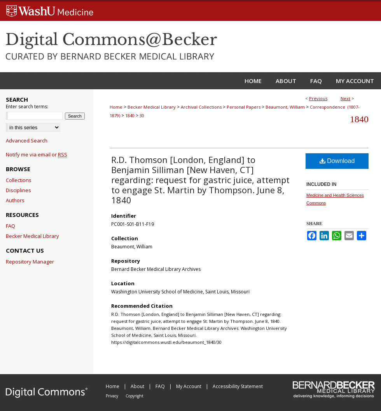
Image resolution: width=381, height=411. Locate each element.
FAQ (10, 225)
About (138, 386)
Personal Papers (243, 107)
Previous (318, 98)
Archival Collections (201, 107)
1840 (130, 115)
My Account (189, 386)
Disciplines (18, 190)
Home (116, 107)
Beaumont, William (285, 107)
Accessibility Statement (238, 386)
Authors (15, 200)
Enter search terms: (27, 106)
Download (337, 161)
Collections (18, 180)
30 (142, 115)
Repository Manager (30, 261)
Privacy (112, 396)
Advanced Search (26, 140)
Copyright (134, 396)
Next (345, 98)
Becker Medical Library (152, 107)
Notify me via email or (36, 154)
